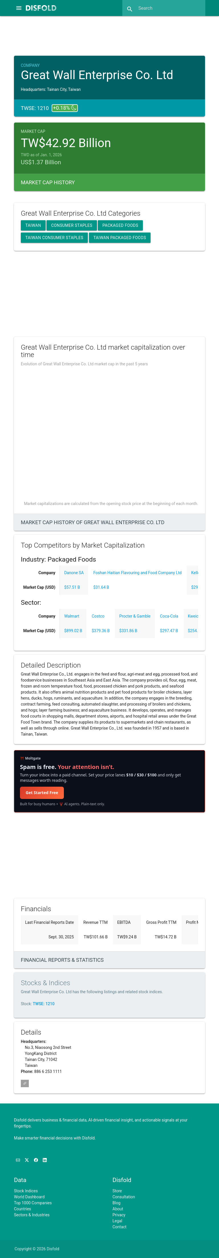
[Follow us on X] (27, 1160)
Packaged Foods (120, 225)
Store (117, 1191)
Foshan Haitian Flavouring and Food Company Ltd (137, 572)
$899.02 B (73, 630)
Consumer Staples (71, 225)
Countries (22, 1209)
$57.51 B (72, 587)
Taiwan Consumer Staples (54, 237)
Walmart (71, 616)
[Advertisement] (114, 35)
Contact (120, 1227)
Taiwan (33, 225)
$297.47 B (169, 630)
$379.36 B (101, 630)
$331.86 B (128, 630)
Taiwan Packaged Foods (120, 237)
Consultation (124, 1197)
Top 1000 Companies (33, 1203)
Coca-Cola (169, 616)
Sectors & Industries (32, 1215)
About (118, 1209)
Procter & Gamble (134, 616)
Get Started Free (42, 792)
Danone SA (74, 572)
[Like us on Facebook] (36, 1160)
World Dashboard (29, 1197)
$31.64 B (101, 587)
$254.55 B (197, 630)
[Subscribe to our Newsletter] (18, 1160)
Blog (117, 1203)
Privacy (119, 1215)
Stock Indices (26, 1191)
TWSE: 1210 (43, 1003)
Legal (117, 1221)
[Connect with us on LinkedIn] (45, 1160)
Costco (98, 616)
